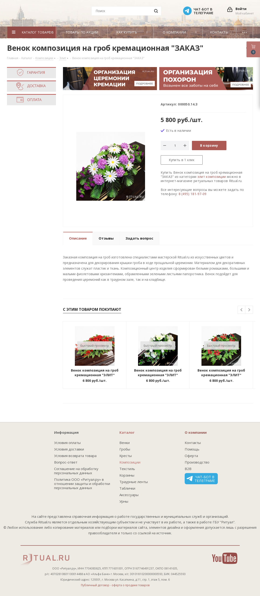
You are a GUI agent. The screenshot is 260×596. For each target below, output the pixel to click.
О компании (196, 432)
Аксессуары (129, 494)
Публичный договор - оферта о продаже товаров (115, 585)
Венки (124, 442)
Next (249, 310)
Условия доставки (69, 449)
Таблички (127, 488)
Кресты (125, 455)
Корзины (126, 475)
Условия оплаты (67, 442)
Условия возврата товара (75, 455)
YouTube (224, 558)
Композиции (129, 462)
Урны (123, 501)
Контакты (193, 442)
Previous (242, 310)
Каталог (127, 432)
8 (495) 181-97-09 (193, 194)
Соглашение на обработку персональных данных (76, 470)
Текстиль (127, 468)
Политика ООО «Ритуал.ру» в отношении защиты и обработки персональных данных (82, 483)
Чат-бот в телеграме (201, 478)
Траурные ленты (133, 481)
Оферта (191, 455)
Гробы (124, 449)
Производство (197, 462)
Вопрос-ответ (65, 462)
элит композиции (212, 176)
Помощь (192, 449)
